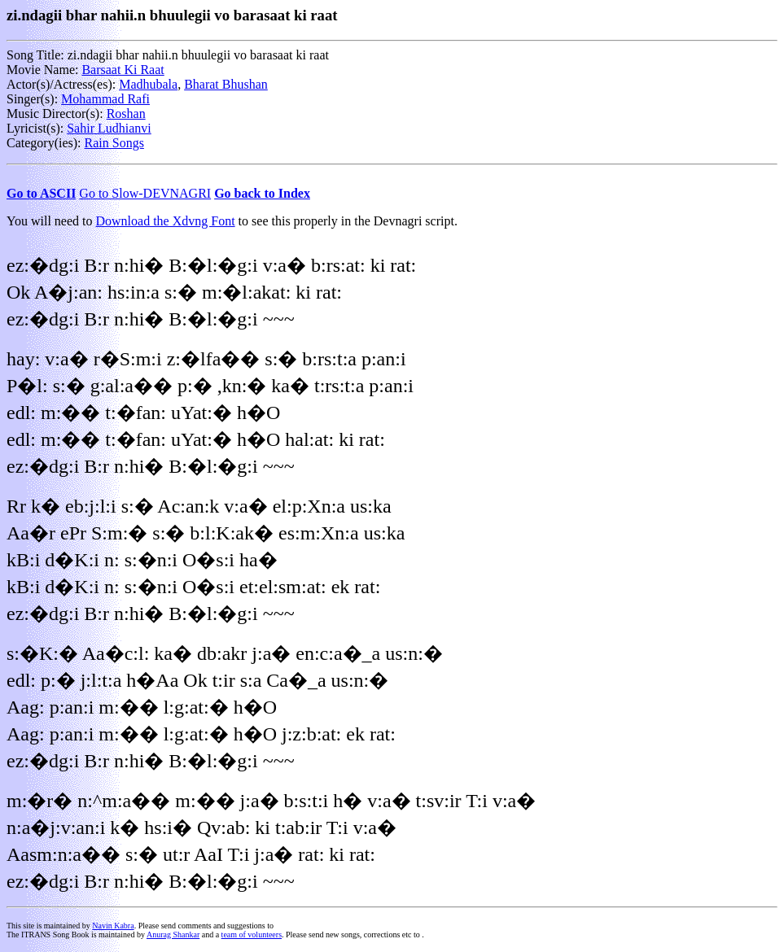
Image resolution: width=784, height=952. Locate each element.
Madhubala (148, 84)
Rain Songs (114, 143)
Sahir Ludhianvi (109, 128)
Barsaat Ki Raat (122, 69)
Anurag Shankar (173, 934)
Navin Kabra (113, 925)
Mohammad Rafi (105, 99)
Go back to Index (262, 193)
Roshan (126, 113)
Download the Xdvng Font (165, 221)
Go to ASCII (41, 193)
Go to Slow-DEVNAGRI (145, 193)
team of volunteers (251, 934)
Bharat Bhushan (226, 84)
